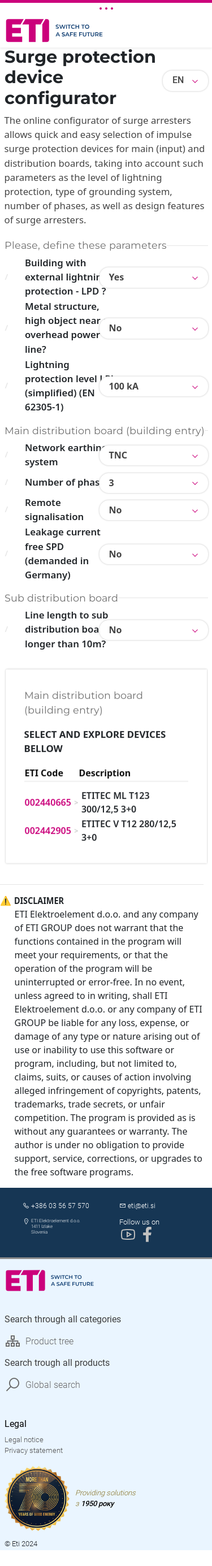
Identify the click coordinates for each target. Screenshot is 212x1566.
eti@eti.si (141, 1209)
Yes (116, 277)
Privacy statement (34, 1454)
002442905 (48, 791)
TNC (118, 455)
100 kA (124, 386)
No (115, 328)
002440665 (48, 762)
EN (178, 80)
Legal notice (24, 1443)
